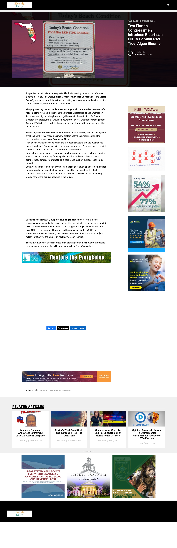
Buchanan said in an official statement (62, 146)
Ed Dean (140, 469)
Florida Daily (141, 52)
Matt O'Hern (61, 463)
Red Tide (54, 390)
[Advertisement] (66, 198)
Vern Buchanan (65, 390)
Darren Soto (44, 390)
